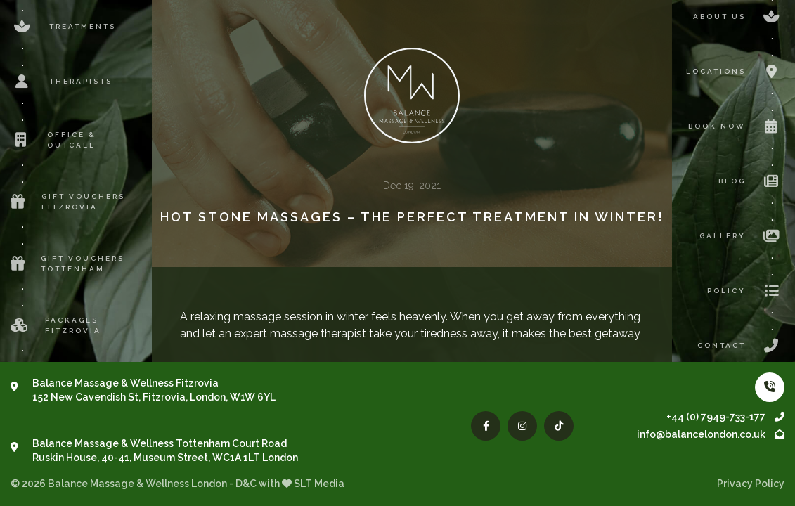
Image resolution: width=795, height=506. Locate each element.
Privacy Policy (750, 483)
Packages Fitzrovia (56, 325)
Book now (736, 126)
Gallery (741, 236)
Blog (751, 181)
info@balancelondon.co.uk (710, 434)
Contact (740, 346)
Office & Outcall (53, 140)
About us (738, 17)
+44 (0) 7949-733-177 (725, 416)
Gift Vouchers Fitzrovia (68, 202)
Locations (735, 72)
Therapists (61, 81)
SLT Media (319, 483)
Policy (745, 291)
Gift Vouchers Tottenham (67, 263)
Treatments (63, 27)
